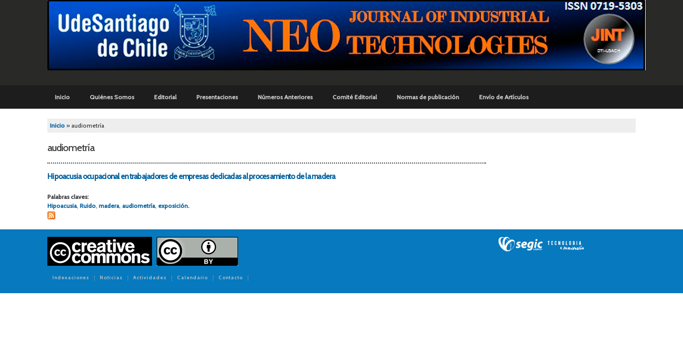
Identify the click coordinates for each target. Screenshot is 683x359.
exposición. (173, 205)
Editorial (165, 97)
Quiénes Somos (112, 97)
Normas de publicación (428, 97)
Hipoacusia (62, 205)
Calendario (192, 278)
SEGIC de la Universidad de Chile (541, 244)
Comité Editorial (355, 97)
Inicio (62, 97)
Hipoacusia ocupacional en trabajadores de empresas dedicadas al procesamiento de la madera (191, 176)
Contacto (230, 278)
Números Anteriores (285, 97)
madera (109, 205)
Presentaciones (217, 97)
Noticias (111, 278)
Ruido (88, 205)
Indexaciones (70, 278)
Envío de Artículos (503, 97)
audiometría (138, 205)
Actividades (150, 278)
